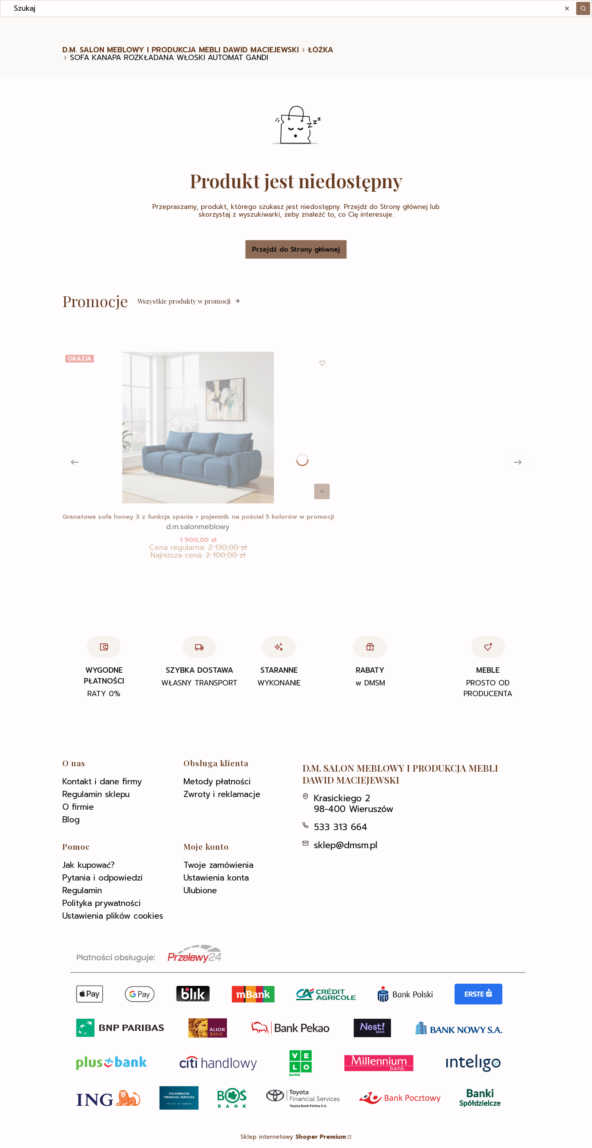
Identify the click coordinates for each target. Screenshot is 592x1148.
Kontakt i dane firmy (102, 781)
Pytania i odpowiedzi (102, 878)
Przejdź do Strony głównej (296, 249)
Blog (71, 820)
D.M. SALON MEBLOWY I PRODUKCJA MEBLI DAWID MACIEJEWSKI (180, 50)
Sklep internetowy (293, 1137)
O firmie (78, 807)
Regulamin (82, 890)
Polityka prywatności (101, 903)
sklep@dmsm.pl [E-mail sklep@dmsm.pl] (345, 845)
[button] (583, 8)
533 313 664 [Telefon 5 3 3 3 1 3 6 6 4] (340, 827)
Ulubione (200, 890)
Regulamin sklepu (96, 794)
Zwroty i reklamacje (221, 794)
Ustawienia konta (216, 878)
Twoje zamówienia (218, 865)
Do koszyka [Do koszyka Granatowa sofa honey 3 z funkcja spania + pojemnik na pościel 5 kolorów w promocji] (322, 491)
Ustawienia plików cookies (112, 916)
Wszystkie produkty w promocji (188, 301)
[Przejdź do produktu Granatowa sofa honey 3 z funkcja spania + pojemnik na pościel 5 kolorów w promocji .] (198, 427)
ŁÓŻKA (321, 50)
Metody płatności (217, 781)
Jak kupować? (88, 865)
